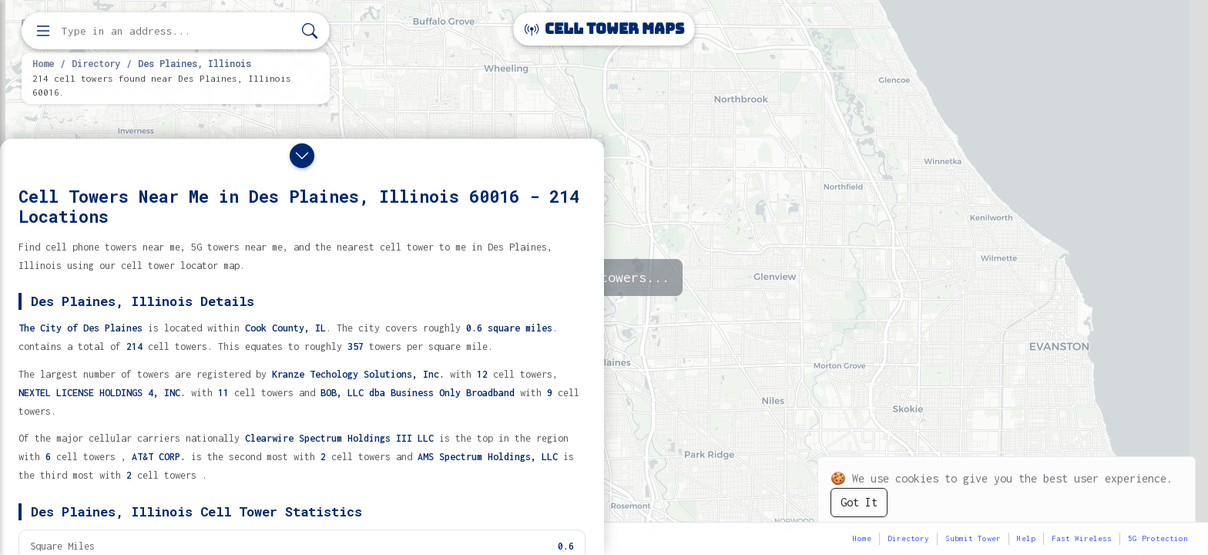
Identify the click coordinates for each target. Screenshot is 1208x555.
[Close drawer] (302, 155)
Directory (96, 63)
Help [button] (1026, 538)
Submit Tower (973, 538)
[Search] (310, 31)
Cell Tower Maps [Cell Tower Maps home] (604, 29)
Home (43, 63)
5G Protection (1158, 538)
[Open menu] (43, 30)
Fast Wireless (1082, 538)
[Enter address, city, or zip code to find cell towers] (177, 31)
